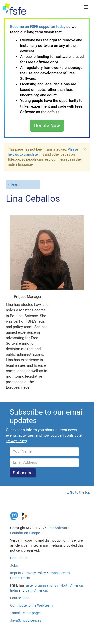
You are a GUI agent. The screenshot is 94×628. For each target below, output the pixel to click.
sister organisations (40, 585)
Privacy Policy (35, 573)
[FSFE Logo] (14, 9)
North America (71, 585)
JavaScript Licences (25, 620)
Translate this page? (25, 613)
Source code (19, 598)
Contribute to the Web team (31, 605)
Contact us (18, 558)
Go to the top (80, 492)
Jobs (14, 565)
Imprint (15, 573)
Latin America (36, 590)
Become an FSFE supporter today (37, 26)
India (14, 590)
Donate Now (47, 125)
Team (14, 184)
